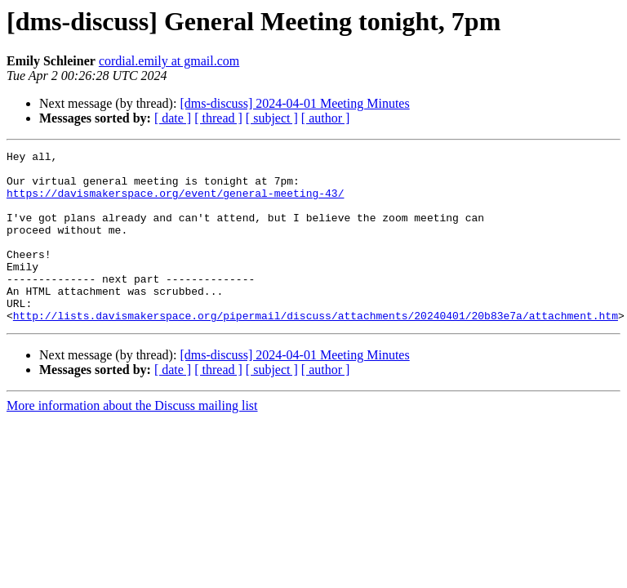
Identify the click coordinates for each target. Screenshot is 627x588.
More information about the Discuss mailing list (132, 440)
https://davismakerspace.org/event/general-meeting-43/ (175, 202)
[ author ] (325, 118)
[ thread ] (218, 118)
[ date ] (172, 118)
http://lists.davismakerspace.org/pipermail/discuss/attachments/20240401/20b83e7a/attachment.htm (315, 349)
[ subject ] (272, 118)
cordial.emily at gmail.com (169, 61)
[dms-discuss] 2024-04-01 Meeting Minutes (294, 103)
